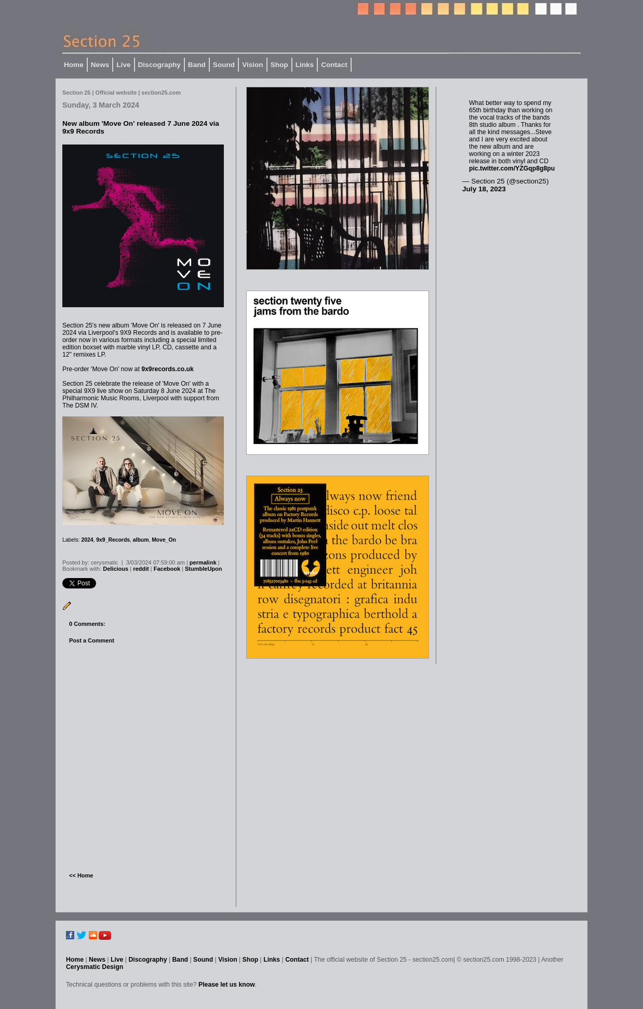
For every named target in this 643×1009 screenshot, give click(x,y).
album (141, 540)
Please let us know (226, 984)
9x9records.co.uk (167, 369)
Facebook (167, 569)
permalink (203, 562)
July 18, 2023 (484, 189)
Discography (159, 65)
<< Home (81, 875)
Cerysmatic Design (94, 967)
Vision (252, 65)
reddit (141, 569)
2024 (87, 540)
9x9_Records (113, 540)
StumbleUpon (203, 569)
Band (197, 65)
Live (123, 65)
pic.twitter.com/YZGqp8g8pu (512, 168)
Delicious (115, 569)
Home (74, 65)
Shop (279, 65)
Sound (224, 65)
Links (305, 65)
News (100, 65)
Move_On (164, 540)
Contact (334, 65)
